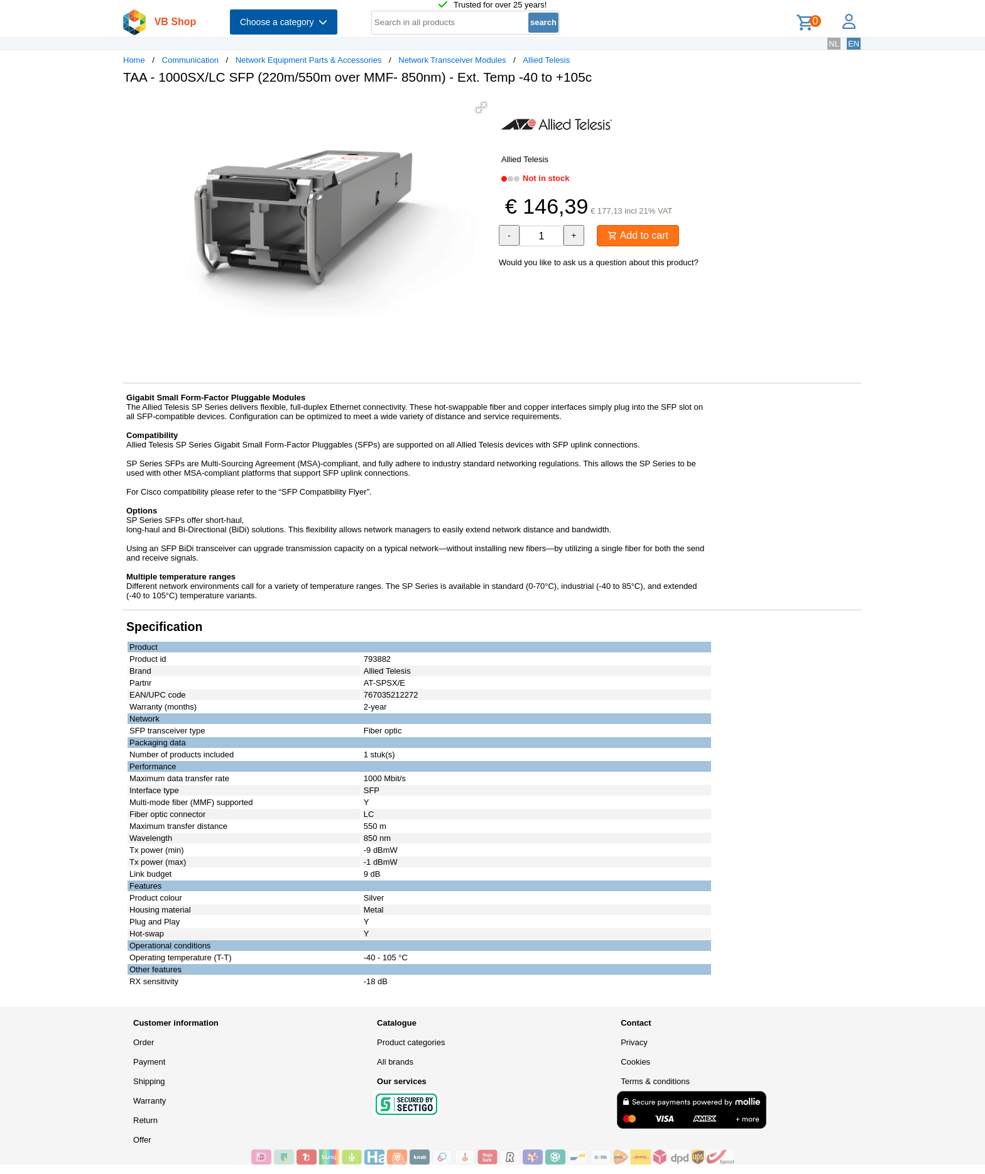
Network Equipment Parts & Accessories (309, 60)
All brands (395, 1062)
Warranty (149, 1100)
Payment (149, 1062)
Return (145, 1120)
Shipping (149, 1081)
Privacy (634, 1042)
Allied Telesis (546, 60)
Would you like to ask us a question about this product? (599, 262)
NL (834, 43)
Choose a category (283, 22)
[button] (481, 107)
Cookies (635, 1062)
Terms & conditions (655, 1081)
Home (134, 60)
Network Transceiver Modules (452, 60)
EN (853, 43)
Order (143, 1042)
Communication (190, 60)
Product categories (411, 1042)
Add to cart (637, 235)
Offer (142, 1139)
